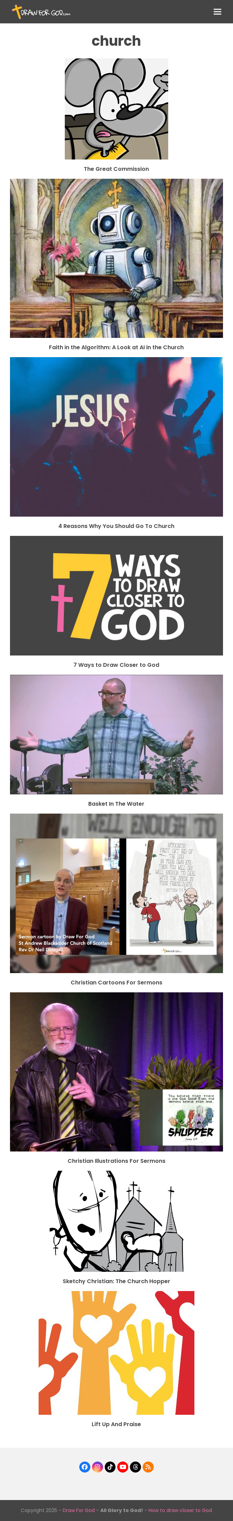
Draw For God (79, 1510)
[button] (217, 11)
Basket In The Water (116, 804)
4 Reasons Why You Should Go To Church (116, 526)
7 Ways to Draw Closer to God (116, 665)
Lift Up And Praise (116, 1424)
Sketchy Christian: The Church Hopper (116, 1281)
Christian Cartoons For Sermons (116, 983)
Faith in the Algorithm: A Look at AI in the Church (116, 347)
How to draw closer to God (180, 1510)
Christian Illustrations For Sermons (116, 1161)
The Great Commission (116, 169)
